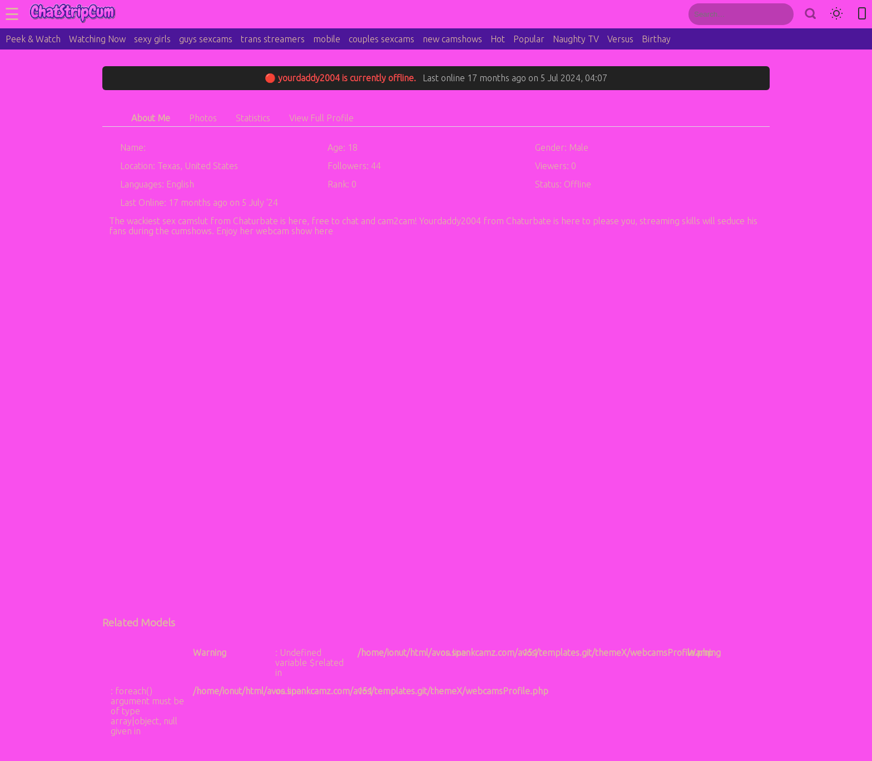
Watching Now (97, 39)
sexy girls (152, 39)
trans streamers (273, 39)
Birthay (656, 39)
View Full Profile (321, 118)
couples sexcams (381, 39)
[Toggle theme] (836, 14)
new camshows (452, 39)
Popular (528, 39)
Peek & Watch (33, 39)
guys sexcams (205, 39)
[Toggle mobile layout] (862, 14)
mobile (326, 39)
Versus (620, 39)
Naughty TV (576, 39)
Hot (497, 39)
